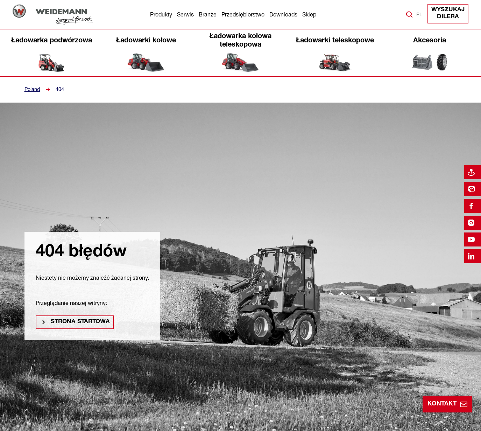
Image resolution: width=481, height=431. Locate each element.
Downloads (283, 14)
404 (59, 89)
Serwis (185, 14)
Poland (32, 89)
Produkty (161, 14)
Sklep (309, 14)
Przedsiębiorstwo (242, 14)
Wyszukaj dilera (449, 14)
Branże (208, 14)
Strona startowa (77, 323)
